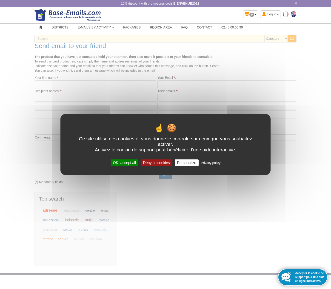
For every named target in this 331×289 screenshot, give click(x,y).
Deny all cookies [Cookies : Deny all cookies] (156, 163)
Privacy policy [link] (211, 163)
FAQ (184, 27)
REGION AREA (161, 27)
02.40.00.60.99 (232, 27)
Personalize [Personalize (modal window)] (186, 163)
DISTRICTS (59, 27)
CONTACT (204, 27)
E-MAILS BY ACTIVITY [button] (96, 27)
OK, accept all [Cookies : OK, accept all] (124, 163)
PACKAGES (132, 27)
